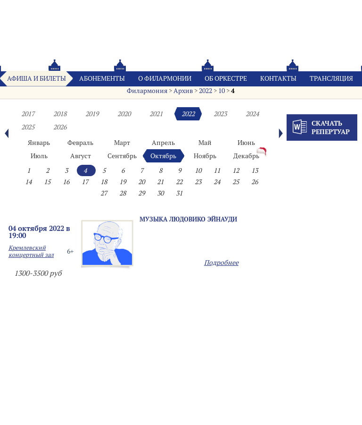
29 (141, 193)
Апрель (163, 142)
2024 (252, 114)
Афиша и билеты (36, 78)
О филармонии (164, 78)
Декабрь (246, 156)
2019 (92, 114)
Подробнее (221, 262)
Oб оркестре (226, 78)
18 (103, 182)
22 (179, 182)
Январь (39, 142)
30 (160, 193)
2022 (205, 90)
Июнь (246, 142)
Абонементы (102, 78)
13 (254, 170)
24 (217, 182)
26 (254, 182)
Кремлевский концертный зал (31, 251)
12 (235, 170)
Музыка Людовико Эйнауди (188, 219)
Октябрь (163, 156)
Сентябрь (122, 156)
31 (179, 193)
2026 (59, 127)
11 (217, 170)
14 (28, 182)
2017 (27, 114)
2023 (220, 114)
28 (122, 193)
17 (85, 182)
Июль (39, 156)
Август (80, 156)
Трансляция (331, 78)
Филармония (147, 90)
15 (47, 182)
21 (160, 182)
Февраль (80, 142)
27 (103, 193)
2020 (124, 114)
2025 (27, 127)
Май (205, 142)
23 (198, 182)
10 (221, 90)
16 (66, 182)
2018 (59, 114)
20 (141, 182)
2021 (156, 114)
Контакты (278, 78)
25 (235, 182)
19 (122, 182)
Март (122, 142)
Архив (183, 90)
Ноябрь (205, 156)
